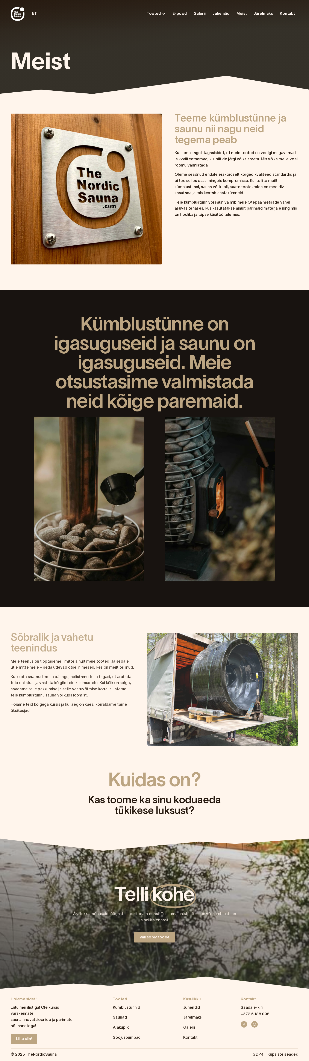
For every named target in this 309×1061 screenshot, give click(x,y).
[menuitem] (35, 14)
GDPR (258, 1054)
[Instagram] (256, 1024)
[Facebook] (245, 1024)
